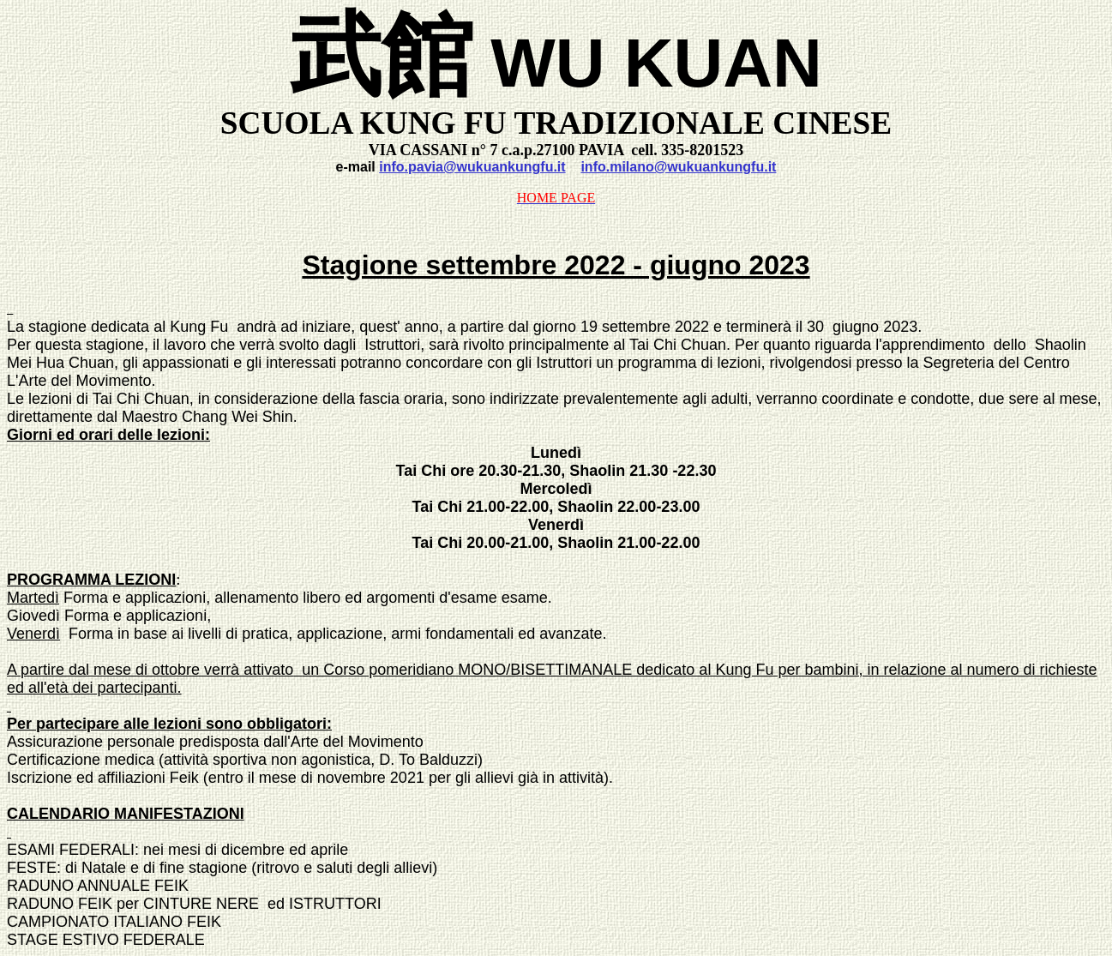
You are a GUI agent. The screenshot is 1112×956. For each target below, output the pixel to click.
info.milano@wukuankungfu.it (678, 166)
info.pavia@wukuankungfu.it (472, 166)
